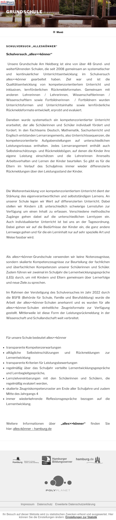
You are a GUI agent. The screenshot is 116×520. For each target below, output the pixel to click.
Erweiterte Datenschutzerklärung (75, 504)
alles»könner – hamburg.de (32, 428)
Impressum (27, 504)
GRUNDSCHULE (24, 11)
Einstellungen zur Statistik (81, 517)
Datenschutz (45, 504)
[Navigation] (7, 2)
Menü (58, 32)
